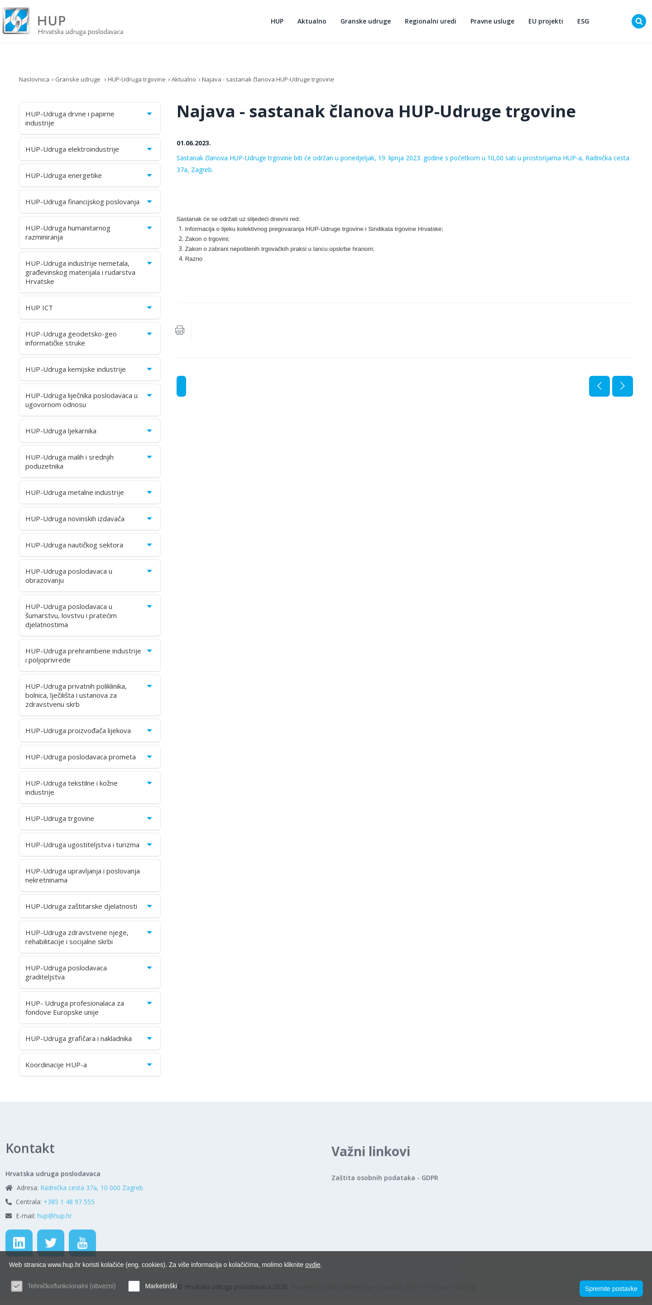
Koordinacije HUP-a (89, 1068)
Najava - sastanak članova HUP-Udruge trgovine (282, 82)
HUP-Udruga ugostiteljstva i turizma (89, 848)
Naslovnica (35, 82)
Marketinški (161, 1286)
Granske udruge (368, 23)
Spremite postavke (611, 1287)
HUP (279, 23)
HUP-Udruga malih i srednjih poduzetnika (89, 465)
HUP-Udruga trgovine (142, 82)
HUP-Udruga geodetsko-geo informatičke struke (89, 342)
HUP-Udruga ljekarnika (89, 434)
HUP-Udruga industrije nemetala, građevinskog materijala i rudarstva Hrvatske (89, 275)
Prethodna (599, 389)
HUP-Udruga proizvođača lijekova (89, 734)
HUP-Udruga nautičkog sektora (89, 548)
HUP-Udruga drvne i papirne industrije (89, 122)
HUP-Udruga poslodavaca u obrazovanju (89, 579)
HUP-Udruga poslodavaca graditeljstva (89, 976)
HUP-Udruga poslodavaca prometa (89, 760)
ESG (585, 23)
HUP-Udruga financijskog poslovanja (89, 205)
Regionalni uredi (433, 23)
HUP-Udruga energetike (89, 178)
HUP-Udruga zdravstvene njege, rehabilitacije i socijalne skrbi (89, 940)
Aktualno (314, 23)
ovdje (312, 1264)
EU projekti (548, 23)
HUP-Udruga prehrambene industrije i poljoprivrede (89, 659)
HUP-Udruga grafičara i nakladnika (89, 1041)
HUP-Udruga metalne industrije (89, 495)
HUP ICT (89, 311)
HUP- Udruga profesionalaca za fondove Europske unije (89, 1011)
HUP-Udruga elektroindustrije (89, 152)
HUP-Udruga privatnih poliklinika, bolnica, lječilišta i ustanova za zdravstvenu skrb (89, 698)
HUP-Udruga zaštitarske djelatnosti (89, 909)
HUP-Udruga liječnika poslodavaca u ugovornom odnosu (89, 403)
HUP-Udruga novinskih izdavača (89, 522)
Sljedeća (622, 389)
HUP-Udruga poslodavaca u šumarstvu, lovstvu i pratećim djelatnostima (89, 619)
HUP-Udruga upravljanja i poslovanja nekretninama (82, 879)
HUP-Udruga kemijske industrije (89, 372)
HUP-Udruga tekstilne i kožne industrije (89, 791)
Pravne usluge (495, 23)
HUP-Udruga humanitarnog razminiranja (89, 236)
